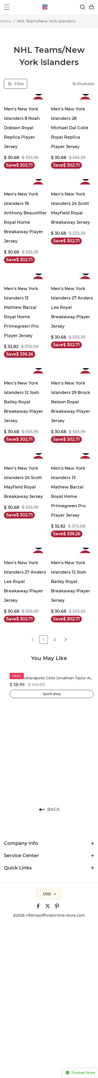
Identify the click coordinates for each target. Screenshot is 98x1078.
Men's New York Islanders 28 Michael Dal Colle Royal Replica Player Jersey (69, 128)
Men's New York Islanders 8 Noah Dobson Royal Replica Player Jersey (22, 128)
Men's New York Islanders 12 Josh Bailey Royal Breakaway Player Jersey (23, 402)
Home (5, 21)
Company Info (21, 843)
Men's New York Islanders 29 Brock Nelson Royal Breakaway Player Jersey (70, 402)
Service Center (21, 855)
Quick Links (18, 868)
